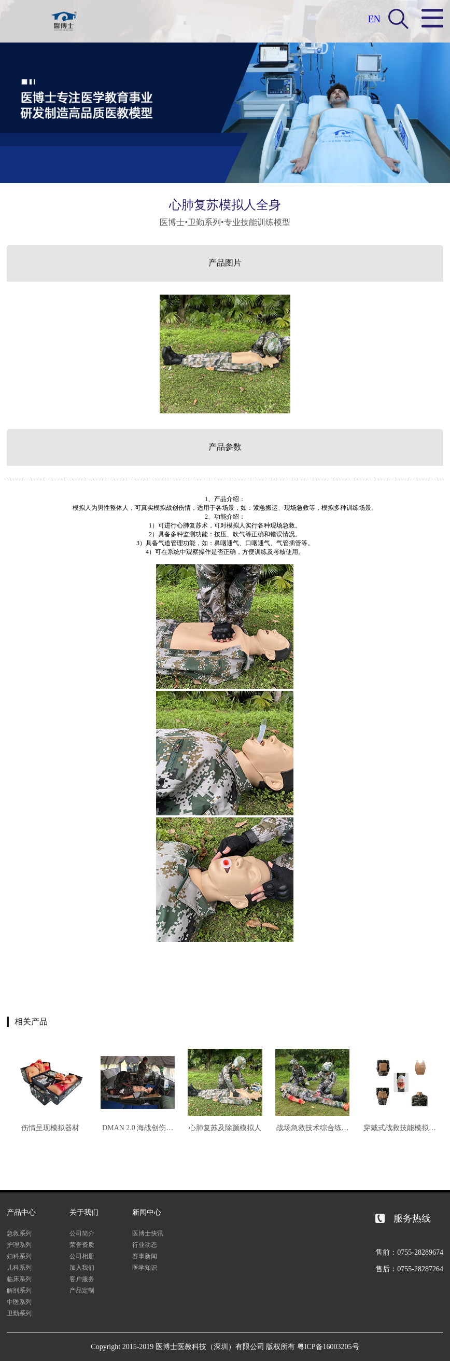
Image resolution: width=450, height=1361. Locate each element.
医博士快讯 (147, 1233)
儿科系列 (19, 1267)
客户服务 (81, 1279)
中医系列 (19, 1302)
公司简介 (81, 1233)
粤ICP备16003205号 (328, 1347)
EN (374, 19)
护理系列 (19, 1244)
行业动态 (144, 1244)
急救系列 (19, 1233)
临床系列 (19, 1279)
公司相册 (81, 1256)
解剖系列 (19, 1290)
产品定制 (81, 1290)
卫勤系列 (19, 1313)
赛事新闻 (144, 1256)
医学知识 (144, 1267)
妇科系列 (19, 1256)
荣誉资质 (81, 1244)
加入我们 (81, 1267)
